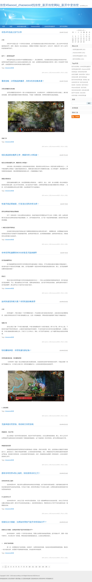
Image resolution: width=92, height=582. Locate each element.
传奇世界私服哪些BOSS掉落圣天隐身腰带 (19, 253)
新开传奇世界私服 (77, 79)
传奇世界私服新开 (49, 26)
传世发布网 (75, 77)
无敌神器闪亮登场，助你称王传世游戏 (18, 424)
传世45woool (36, 575)
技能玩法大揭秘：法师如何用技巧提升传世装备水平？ (24, 522)
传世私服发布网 (21, 26)
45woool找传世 (76, 87)
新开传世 (83, 87)
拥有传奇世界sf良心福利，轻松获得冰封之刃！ (21, 473)
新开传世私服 (83, 77)
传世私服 (74, 72)
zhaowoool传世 (35, 26)
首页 (3, 26)
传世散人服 (86, 79)
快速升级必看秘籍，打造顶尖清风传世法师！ (20, 204)
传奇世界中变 (75, 82)
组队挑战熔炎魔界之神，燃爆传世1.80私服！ (20, 155)
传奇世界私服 (82, 95)
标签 (11, 26)
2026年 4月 (81, 30)
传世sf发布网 (85, 90)
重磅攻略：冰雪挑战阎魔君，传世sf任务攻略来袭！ (23, 81)
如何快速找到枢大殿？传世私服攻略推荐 (18, 301)
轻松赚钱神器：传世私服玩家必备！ (17, 350)
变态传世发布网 (76, 90)
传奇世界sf (82, 74)
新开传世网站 (64, 26)
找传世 (73, 85)
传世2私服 (75, 95)
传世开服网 (75, 74)
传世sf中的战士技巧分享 (12, 32)
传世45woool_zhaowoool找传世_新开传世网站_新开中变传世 (39, 5)
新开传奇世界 (84, 82)
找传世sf (78, 85)
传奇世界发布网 (82, 72)
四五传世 (82, 93)
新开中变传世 (75, 93)
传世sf (87, 74)
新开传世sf (85, 85)
